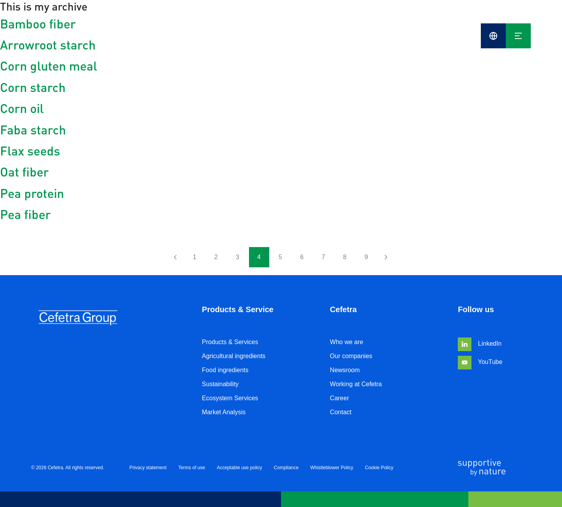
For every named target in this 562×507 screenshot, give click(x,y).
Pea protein (32, 193)
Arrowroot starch (48, 45)
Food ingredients (225, 370)
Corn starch (33, 87)
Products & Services (230, 342)
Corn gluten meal (48, 66)
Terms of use (191, 467)
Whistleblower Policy (331, 467)
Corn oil (22, 108)
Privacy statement (147, 467)
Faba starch (33, 130)
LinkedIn (480, 343)
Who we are (346, 342)
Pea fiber (25, 214)
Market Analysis (223, 412)
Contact (340, 412)
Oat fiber (24, 172)
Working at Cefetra (356, 384)
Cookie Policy (379, 467)
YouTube (480, 362)
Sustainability (220, 384)
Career (339, 398)
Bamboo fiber (38, 24)
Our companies (351, 356)
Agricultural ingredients (233, 356)
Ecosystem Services (230, 398)
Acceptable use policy (239, 467)
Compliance (286, 467)
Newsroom (344, 370)
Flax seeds (30, 151)
